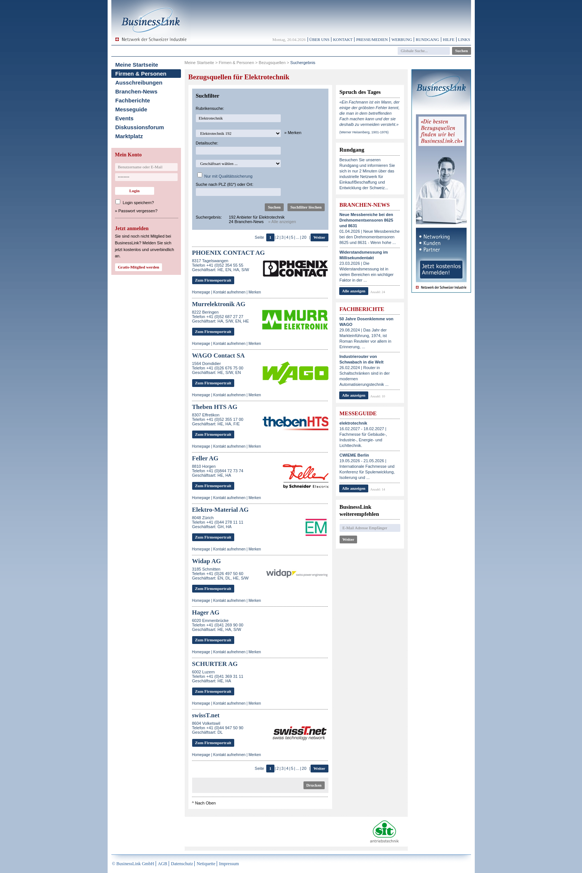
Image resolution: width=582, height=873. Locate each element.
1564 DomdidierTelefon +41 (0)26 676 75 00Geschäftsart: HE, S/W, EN (218, 368)
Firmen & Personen (141, 73)
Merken (254, 292)
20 (304, 237)
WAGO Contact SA (218, 355)
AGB (162, 863)
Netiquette (206, 863)
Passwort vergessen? (138, 211)
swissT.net (206, 715)
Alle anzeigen (354, 291)
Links (464, 39)
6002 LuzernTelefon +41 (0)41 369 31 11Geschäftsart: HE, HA (218, 676)
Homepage (201, 292)
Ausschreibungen (139, 82)
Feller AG (205, 458)
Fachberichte (132, 100)
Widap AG (206, 561)
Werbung (401, 39)
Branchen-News (136, 91)
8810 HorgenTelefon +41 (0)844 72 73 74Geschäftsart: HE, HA (218, 470)
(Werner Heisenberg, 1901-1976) (364, 132)
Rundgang (427, 39)
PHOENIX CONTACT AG (228, 252)
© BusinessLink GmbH (133, 863)
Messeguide (131, 109)
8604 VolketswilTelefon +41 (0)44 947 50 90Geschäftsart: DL (218, 727)
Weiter (319, 237)
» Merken (293, 132)
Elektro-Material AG (220, 509)
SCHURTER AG (215, 663)
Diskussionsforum (139, 127)
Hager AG (206, 612)
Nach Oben (205, 803)
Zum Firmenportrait (213, 280)
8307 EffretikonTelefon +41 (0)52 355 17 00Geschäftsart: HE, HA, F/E (218, 419)
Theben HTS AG (215, 406)
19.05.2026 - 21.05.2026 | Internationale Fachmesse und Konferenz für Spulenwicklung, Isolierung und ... (367, 466)
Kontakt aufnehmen (229, 292)
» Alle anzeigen (282, 221)
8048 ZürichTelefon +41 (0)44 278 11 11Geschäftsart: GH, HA (218, 522)
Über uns (319, 39)
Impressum (229, 863)
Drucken (314, 785)
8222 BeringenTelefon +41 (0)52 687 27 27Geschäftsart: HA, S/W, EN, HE (220, 316)
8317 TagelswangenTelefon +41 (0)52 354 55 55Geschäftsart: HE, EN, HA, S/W (220, 265)
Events (124, 118)
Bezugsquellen (272, 62)
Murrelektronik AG (218, 304)
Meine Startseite (136, 64)
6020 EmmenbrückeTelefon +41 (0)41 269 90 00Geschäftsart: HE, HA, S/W (218, 625)
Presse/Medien (372, 39)
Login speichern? (138, 202)
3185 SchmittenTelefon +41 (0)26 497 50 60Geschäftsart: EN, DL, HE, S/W (220, 573)
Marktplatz (129, 136)
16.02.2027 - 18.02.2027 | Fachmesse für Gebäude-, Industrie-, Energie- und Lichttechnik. (363, 434)
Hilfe (448, 39)
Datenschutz (182, 863)
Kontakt (342, 39)
